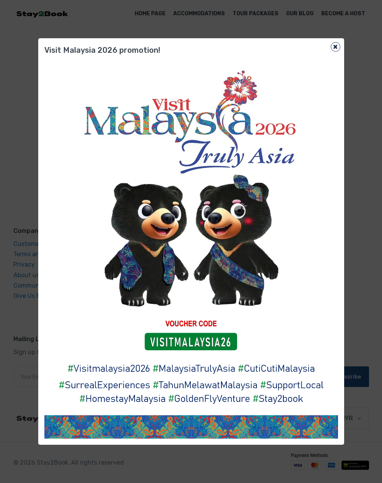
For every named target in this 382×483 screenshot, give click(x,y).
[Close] (335, 47)
